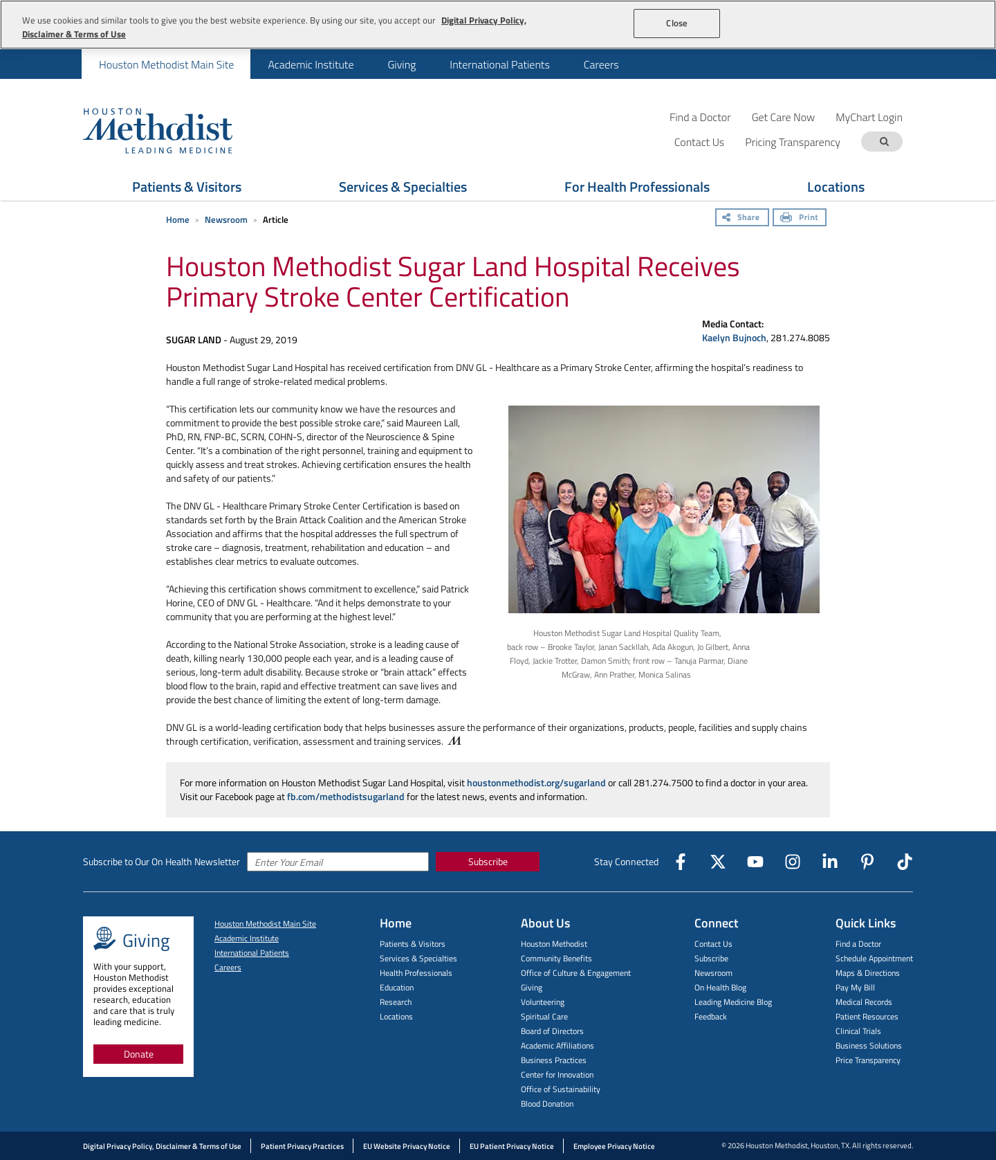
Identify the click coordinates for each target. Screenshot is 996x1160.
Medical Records (864, 1001)
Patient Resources (867, 1016)
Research (396, 1001)
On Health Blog (720, 987)
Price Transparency (868, 1060)
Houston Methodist (554, 943)
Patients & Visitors (412, 943)
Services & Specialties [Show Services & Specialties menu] (403, 186)
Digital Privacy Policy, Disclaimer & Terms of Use (162, 1146)
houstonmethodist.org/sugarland (536, 782)
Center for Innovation (557, 1074)
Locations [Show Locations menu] (836, 186)
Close (677, 23)
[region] (498, 24)
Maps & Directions (868, 972)
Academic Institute (310, 64)
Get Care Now (783, 117)
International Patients (499, 64)
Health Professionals (416, 972)
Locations (396, 1016)
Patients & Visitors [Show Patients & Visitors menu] (186, 186)
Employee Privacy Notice (614, 1146)
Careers (601, 64)
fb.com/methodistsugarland (346, 796)
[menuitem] (166, 64)
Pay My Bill (855, 987)
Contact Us (713, 943)
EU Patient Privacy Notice (512, 1146)
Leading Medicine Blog (733, 1001)
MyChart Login (869, 117)
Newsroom (226, 219)
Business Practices (554, 1060)
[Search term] (884, 141)
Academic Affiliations (557, 1045)
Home (178, 219)
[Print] (800, 218)
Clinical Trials (858, 1030)
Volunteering (542, 1001)
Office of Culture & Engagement (576, 972)
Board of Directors (552, 1030)
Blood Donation (547, 1103)
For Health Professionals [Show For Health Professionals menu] (637, 186)
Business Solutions (869, 1045)
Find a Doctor (700, 117)
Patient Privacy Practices (302, 1146)
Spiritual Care (544, 1016)
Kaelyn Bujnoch (734, 337)
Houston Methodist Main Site (166, 64)
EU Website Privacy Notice (406, 1146)
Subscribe (488, 861)
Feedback (710, 1016)
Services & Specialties (418, 958)
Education (397, 987)
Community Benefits (556, 958)
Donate (139, 1053)
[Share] (742, 218)
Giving (401, 64)
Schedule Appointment (874, 958)
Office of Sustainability (560, 1089)
